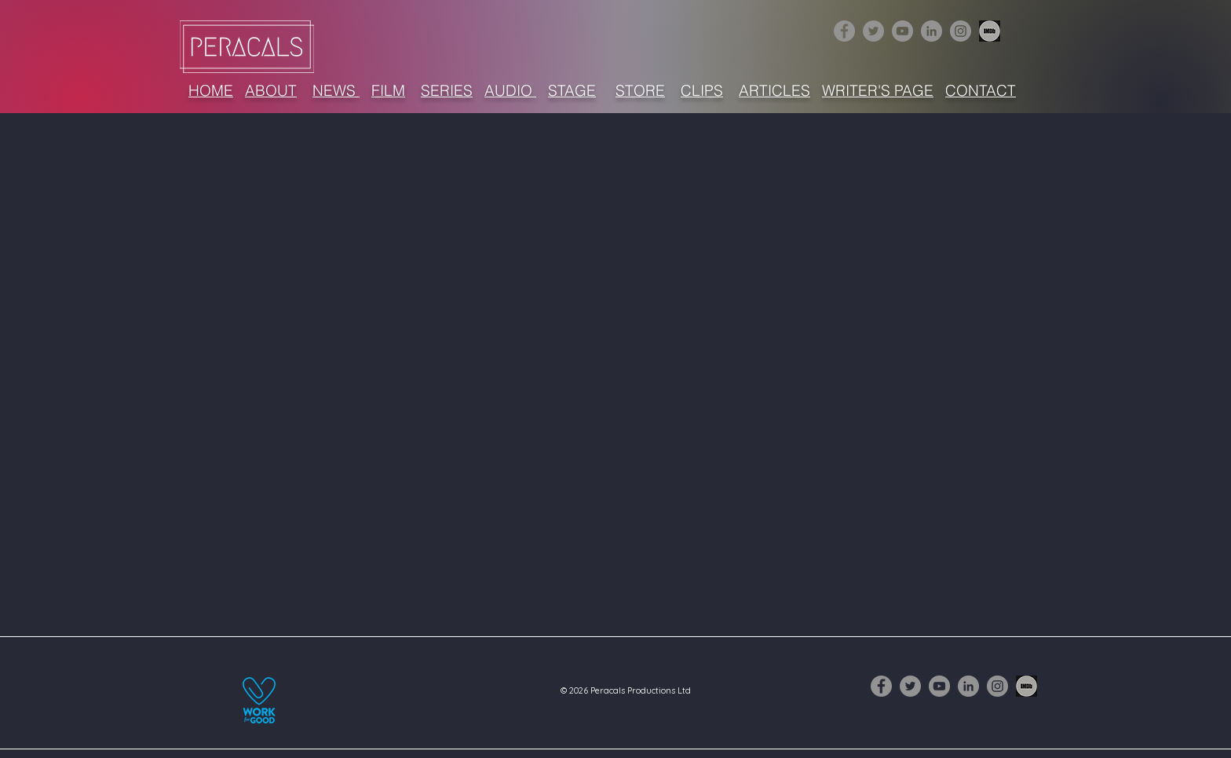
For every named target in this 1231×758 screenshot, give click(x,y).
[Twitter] (873, 31)
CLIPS (702, 90)
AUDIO (510, 90)
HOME (210, 90)
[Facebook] (844, 31)
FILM (388, 90)
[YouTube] (902, 31)
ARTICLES (774, 90)
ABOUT (271, 90)
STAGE (572, 90)
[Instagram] (960, 31)
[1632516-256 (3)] (989, 31)
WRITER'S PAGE (877, 90)
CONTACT (980, 90)
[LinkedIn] (931, 31)
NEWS (336, 90)
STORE (640, 90)
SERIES (447, 90)
